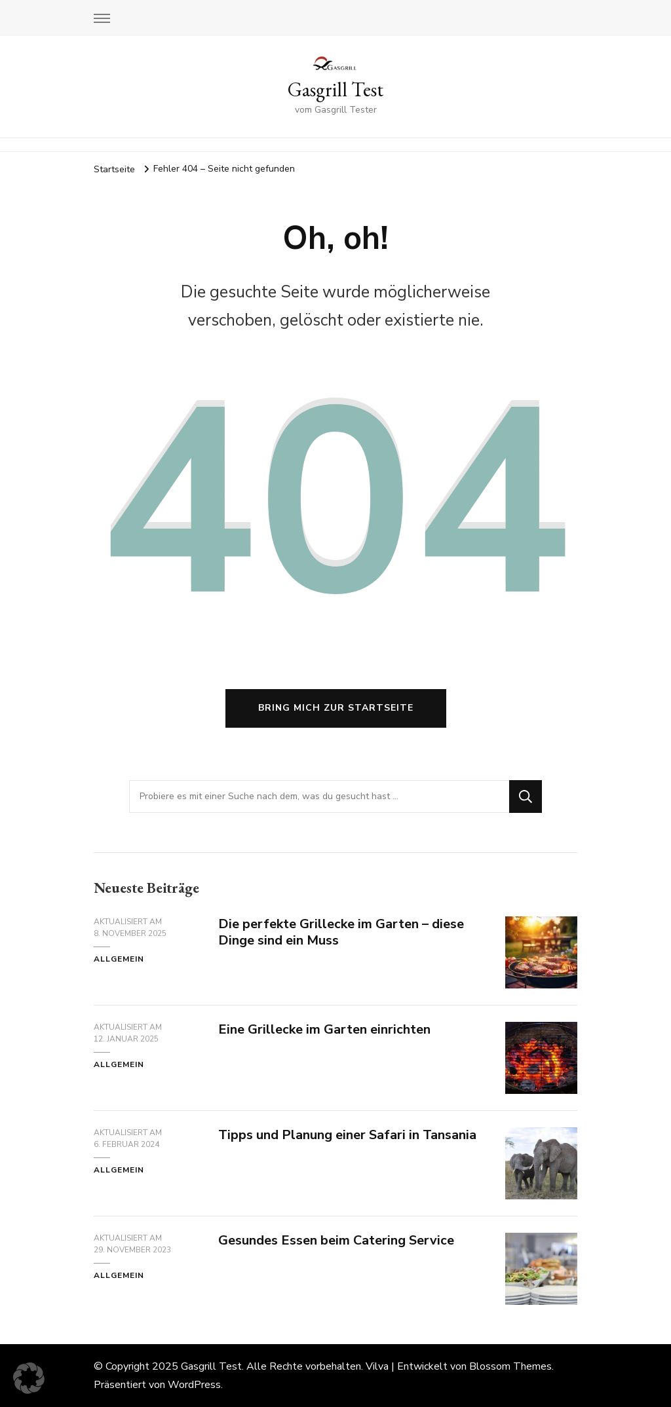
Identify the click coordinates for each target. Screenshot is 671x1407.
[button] (29, 1378)
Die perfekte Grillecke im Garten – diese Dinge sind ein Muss (341, 932)
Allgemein (119, 959)
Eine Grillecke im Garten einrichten (324, 1029)
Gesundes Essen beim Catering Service (337, 1240)
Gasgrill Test (335, 89)
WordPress (194, 1385)
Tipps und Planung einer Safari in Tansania (347, 1135)
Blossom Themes (510, 1366)
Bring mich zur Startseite (335, 708)
